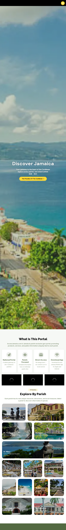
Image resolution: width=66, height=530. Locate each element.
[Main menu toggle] (63, 3)
